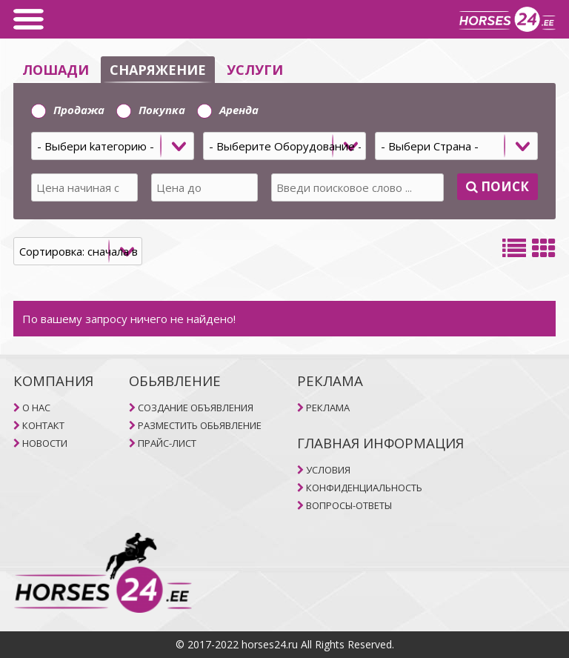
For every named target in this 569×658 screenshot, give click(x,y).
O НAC (36, 407)
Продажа (67, 109)
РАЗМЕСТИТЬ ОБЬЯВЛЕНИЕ (200, 425)
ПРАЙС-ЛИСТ (167, 443)
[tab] (284, 151)
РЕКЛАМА (328, 407)
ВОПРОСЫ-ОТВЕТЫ (349, 505)
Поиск (497, 186)
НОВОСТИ (44, 443)
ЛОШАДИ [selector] (55, 70)
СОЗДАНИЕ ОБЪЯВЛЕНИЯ (195, 407)
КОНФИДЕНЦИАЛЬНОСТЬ (364, 487)
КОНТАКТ (43, 425)
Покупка (150, 109)
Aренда (228, 109)
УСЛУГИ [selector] (255, 70)
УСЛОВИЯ (328, 469)
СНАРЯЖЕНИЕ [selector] (158, 70)
